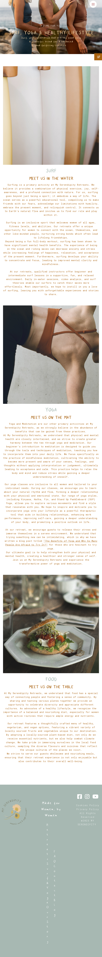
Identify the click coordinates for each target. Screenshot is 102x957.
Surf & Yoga (47, 883)
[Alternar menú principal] (93, 4)
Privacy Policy (87, 809)
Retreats (47, 842)
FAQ (54, 856)
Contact (55, 881)
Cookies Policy (87, 805)
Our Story (47, 924)
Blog (54, 907)
